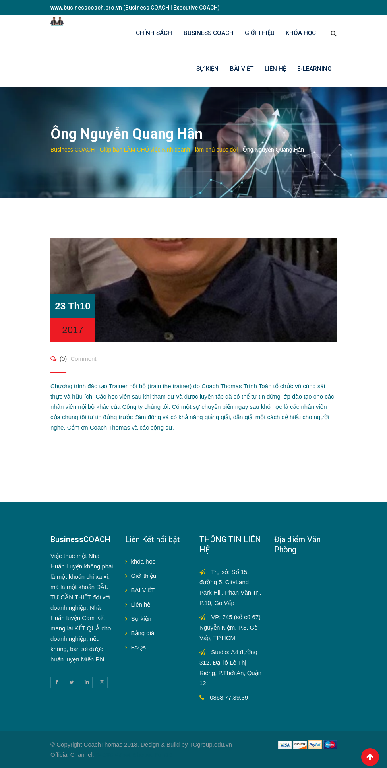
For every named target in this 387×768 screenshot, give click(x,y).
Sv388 (104, 754)
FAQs (138, 647)
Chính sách (154, 33)
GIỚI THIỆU (260, 33)
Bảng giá (143, 633)
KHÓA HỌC (301, 33)
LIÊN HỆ (275, 68)
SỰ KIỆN (207, 68)
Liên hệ (141, 604)
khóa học (143, 561)
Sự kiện (141, 618)
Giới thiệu (144, 575)
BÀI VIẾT (241, 68)
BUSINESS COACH (209, 33)
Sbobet (143, 754)
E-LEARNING (314, 68)
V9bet (123, 754)
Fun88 (163, 754)
